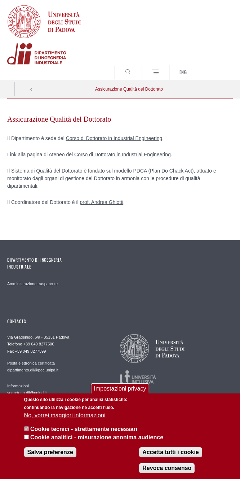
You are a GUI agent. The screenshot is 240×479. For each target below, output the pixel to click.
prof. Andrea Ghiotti (102, 202)
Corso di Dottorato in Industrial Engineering (114, 138)
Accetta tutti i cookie (170, 457)
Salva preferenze (50, 457)
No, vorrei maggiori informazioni (65, 420)
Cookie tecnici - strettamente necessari (83, 434)
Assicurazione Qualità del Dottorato (129, 89)
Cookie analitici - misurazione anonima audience (96, 442)
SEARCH (215, 66)
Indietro (31, 89)
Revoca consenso (166, 473)
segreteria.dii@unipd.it (27, 389)
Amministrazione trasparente (32, 284)
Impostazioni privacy (120, 393)
